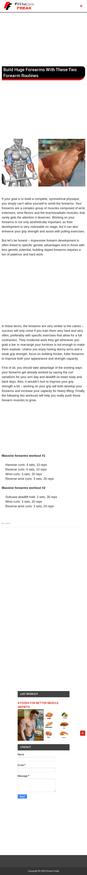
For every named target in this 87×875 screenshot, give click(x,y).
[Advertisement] (43, 39)
